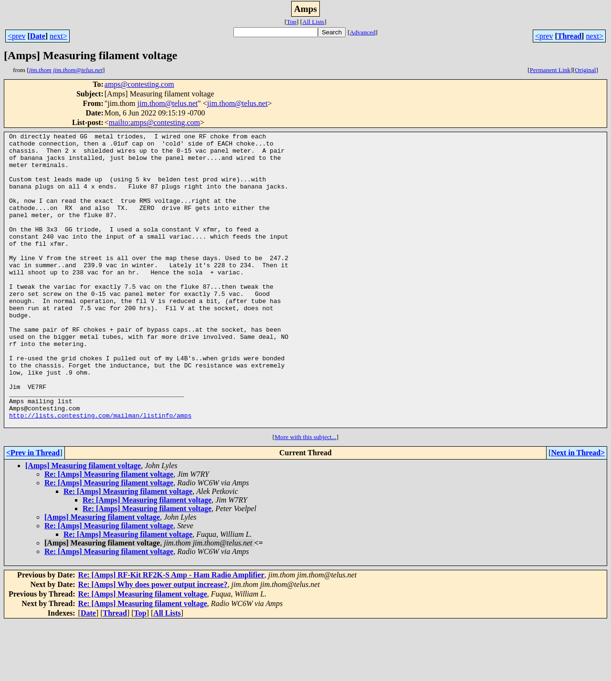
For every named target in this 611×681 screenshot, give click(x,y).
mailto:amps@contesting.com (154, 122)
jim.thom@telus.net (167, 103)
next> (58, 36)
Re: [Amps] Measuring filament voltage (108, 533)
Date (37, 36)
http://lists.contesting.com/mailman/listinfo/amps (100, 472)
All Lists (313, 21)
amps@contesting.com (139, 84)
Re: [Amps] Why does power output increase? (153, 643)
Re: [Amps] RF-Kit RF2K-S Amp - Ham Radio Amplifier (171, 633)
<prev (16, 36)
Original (585, 69)
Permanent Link (550, 69)
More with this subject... (305, 495)
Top (291, 21)
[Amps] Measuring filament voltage (83, 524)
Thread (569, 36)
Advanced (363, 32)
